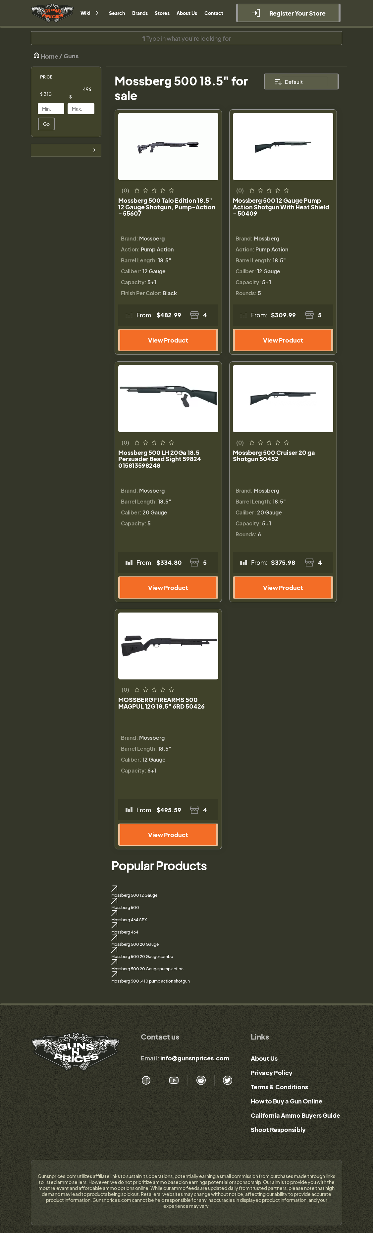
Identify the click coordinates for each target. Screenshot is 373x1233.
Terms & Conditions (279, 1087)
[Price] (56, 94)
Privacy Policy (272, 1072)
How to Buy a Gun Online (286, 1101)
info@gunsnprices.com (194, 1058)
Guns (71, 56)
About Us (264, 1058)
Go (46, 124)
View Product (168, 340)
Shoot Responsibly (278, 1129)
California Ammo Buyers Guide (295, 1115)
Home (45, 56)
